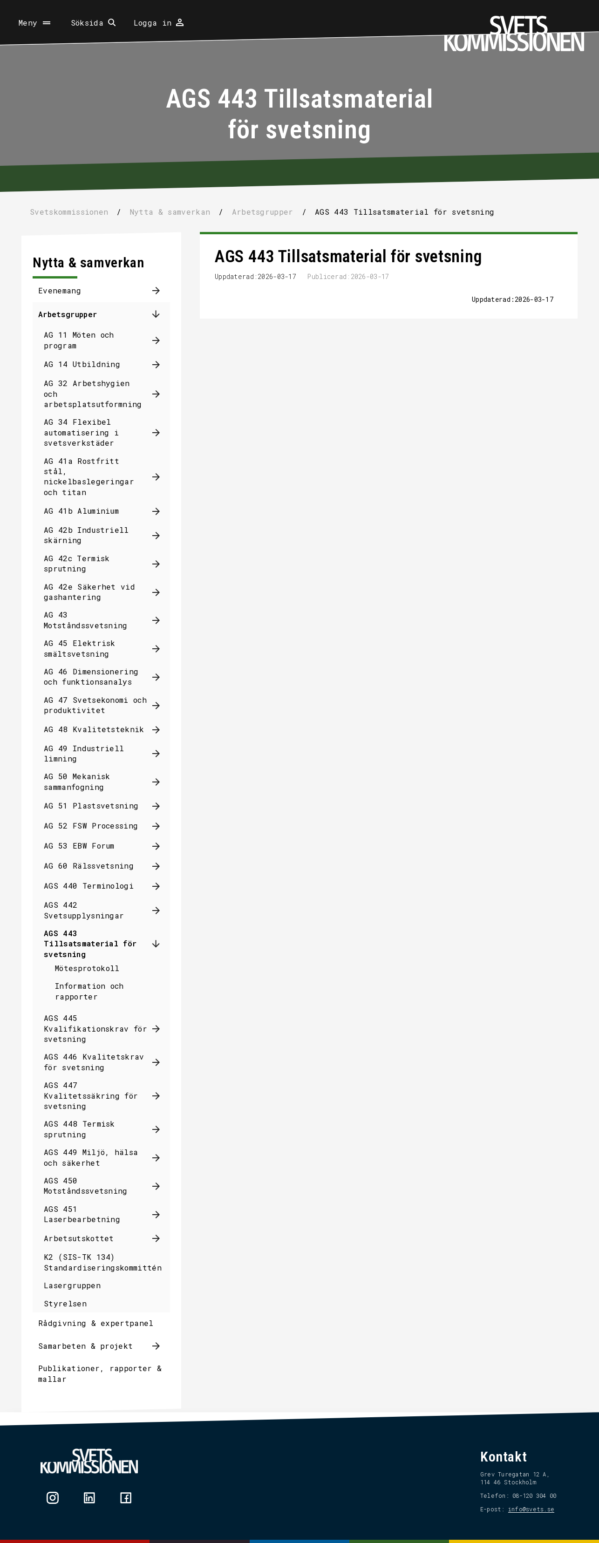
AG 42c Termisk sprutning (76, 563)
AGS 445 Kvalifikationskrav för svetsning (95, 1028)
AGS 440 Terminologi (89, 885)
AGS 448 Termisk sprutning (79, 1129)
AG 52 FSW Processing (91, 825)
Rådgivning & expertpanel (96, 1323)
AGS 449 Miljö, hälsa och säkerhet (91, 1157)
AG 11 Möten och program (79, 340)
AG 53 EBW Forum (79, 845)
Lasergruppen (72, 1285)
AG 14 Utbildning (82, 364)
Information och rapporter (89, 991)
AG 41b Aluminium (81, 511)
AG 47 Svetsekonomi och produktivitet (95, 705)
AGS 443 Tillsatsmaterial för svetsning (90, 943)
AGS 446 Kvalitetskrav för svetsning (94, 1062)
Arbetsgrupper (67, 314)
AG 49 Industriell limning (84, 753)
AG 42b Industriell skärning (86, 535)
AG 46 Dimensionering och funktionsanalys (91, 676)
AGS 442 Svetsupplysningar (84, 910)
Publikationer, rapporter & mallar (100, 1373)
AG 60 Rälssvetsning (89, 865)
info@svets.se (531, 1509)
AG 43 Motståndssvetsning (86, 620)
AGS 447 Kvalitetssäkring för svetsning (91, 1095)
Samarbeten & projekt (85, 1346)
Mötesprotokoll (87, 968)
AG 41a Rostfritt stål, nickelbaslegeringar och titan (89, 476)
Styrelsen (65, 1303)
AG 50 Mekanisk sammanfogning (77, 781)
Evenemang (59, 290)
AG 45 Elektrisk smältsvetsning (80, 648)
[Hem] (514, 33)
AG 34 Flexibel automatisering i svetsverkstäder (81, 432)
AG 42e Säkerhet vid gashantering (89, 592)
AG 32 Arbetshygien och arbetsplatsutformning (93, 393)
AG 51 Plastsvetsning (91, 805)
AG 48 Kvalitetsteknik (94, 729)
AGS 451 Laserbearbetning (82, 1214)
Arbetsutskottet (79, 1238)
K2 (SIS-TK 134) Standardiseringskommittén (103, 1262)
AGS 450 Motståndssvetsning (86, 1186)
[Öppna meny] (35, 23)
